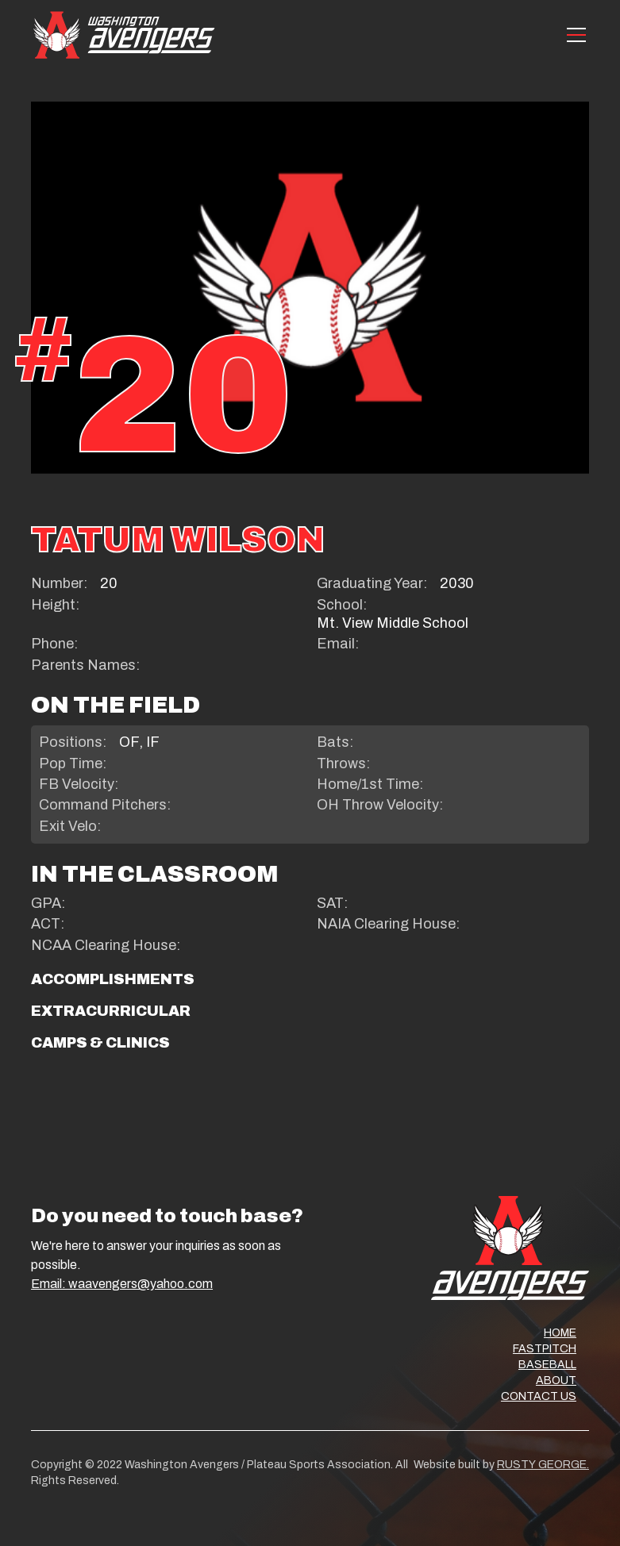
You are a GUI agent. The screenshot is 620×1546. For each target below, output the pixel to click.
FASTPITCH (544, 1349)
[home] (124, 35)
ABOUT (556, 1380)
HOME (560, 1333)
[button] (573, 35)
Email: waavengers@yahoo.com (122, 1283)
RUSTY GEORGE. (543, 1465)
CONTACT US (538, 1396)
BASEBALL (547, 1365)
